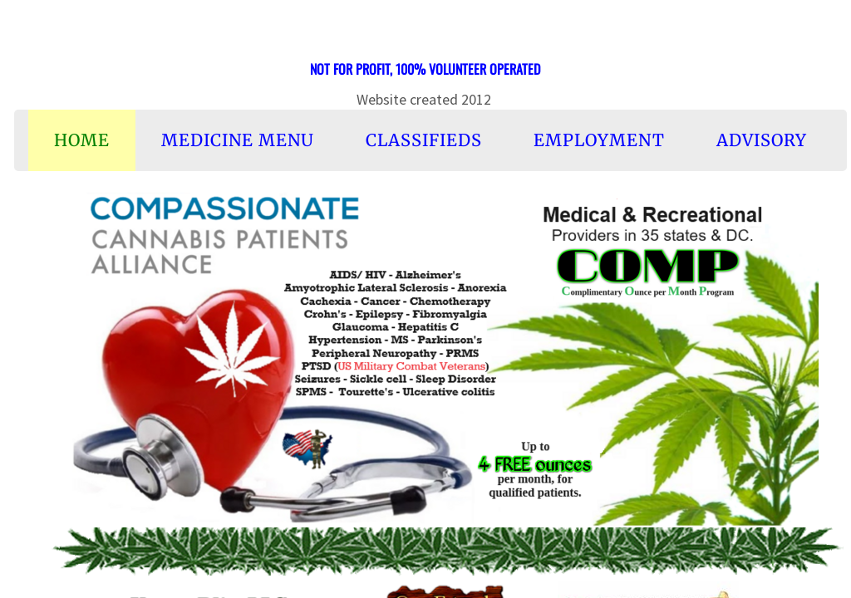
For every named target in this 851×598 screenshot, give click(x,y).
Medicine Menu (237, 140)
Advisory (761, 140)
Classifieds (424, 140)
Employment (599, 140)
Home (82, 140)
